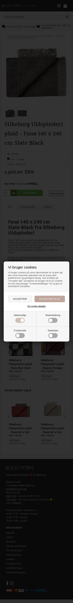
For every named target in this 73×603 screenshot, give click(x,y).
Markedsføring (52, 318)
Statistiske (53, 333)
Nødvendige (20, 318)
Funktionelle (20, 333)
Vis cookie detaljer (36, 306)
